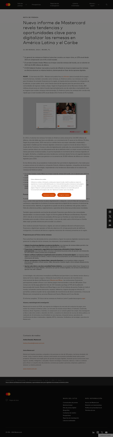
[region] (57, 187)
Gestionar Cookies (48, 195)
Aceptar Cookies (64, 195)
